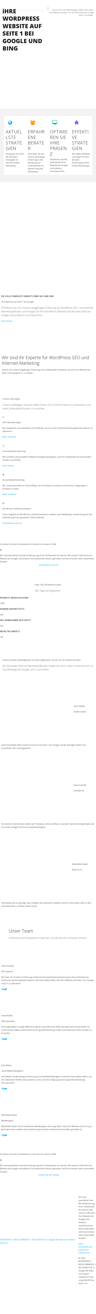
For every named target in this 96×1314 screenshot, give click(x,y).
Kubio (85, 1283)
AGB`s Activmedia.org (85, 1245)
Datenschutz (84, 1252)
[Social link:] (2, 989)
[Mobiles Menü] (48, 8)
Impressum (83, 1249)
